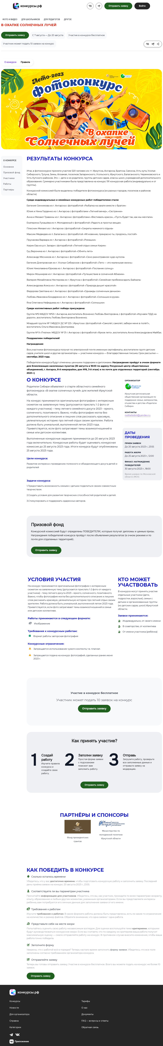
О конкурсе (10, 62)
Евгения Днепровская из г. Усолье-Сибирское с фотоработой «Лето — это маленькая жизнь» (80, 262)
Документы (87, 1014)
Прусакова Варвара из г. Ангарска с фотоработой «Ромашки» (61, 240)
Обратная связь (90, 1027)
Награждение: (35, 344)
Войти (142, 5)
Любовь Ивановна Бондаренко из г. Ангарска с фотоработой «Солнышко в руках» (73, 297)
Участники (9, 178)
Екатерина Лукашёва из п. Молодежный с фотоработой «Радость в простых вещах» (74, 222)
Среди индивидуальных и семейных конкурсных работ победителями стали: (73, 200)
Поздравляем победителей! (43, 338)
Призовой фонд (11, 172)
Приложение (19, 1041)
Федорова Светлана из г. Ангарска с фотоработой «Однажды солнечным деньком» (74, 291)
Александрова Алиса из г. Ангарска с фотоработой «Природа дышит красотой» (71, 285)
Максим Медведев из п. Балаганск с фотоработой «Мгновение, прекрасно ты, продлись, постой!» (82, 234)
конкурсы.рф (31, 6)
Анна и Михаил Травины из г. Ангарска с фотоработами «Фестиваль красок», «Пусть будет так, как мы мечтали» (90, 217)
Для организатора (19, 1014)
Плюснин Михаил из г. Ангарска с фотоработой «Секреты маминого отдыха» (70, 228)
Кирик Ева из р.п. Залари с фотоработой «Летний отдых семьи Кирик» (66, 245)
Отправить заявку (118, 5)
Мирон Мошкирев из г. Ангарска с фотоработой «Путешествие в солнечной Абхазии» (75, 274)
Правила (25, 62)
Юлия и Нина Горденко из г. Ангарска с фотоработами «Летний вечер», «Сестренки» (75, 211)
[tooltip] (147, 44)
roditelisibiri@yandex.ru (137, 415)
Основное (8, 166)
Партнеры (8, 189)
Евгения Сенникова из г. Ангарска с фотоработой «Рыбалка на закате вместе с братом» (76, 205)
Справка (14, 1020)
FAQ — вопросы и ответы (95, 1020)
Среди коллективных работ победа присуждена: (56, 308)
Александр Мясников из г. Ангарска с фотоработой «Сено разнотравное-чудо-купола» (76, 257)
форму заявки (118, 949)
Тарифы (86, 1001)
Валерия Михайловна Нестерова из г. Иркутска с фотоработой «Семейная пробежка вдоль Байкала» (84, 280)
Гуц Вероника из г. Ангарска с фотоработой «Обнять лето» (60, 251)
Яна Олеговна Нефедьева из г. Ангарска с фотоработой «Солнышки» (66, 302)
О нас (85, 1007)
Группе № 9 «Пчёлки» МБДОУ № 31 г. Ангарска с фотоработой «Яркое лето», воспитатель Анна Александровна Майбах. (94, 332)
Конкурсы (15, 1001)
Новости (14, 1007)
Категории (15, 1027)
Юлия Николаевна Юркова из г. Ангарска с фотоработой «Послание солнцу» (70, 268)
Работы (7, 183)
